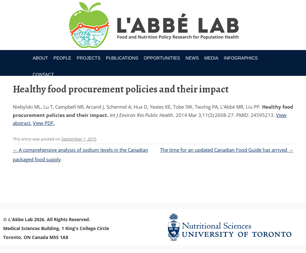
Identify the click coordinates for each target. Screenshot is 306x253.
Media (211, 58)
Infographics (241, 58)
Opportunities (162, 58)
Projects (89, 58)
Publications (122, 58)
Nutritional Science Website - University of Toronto (232, 227)
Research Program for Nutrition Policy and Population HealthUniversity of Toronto (153, 26)
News (192, 58)
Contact (43, 74)
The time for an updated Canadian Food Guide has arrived (226, 150)
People (62, 58)
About (40, 58)
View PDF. (44, 123)
